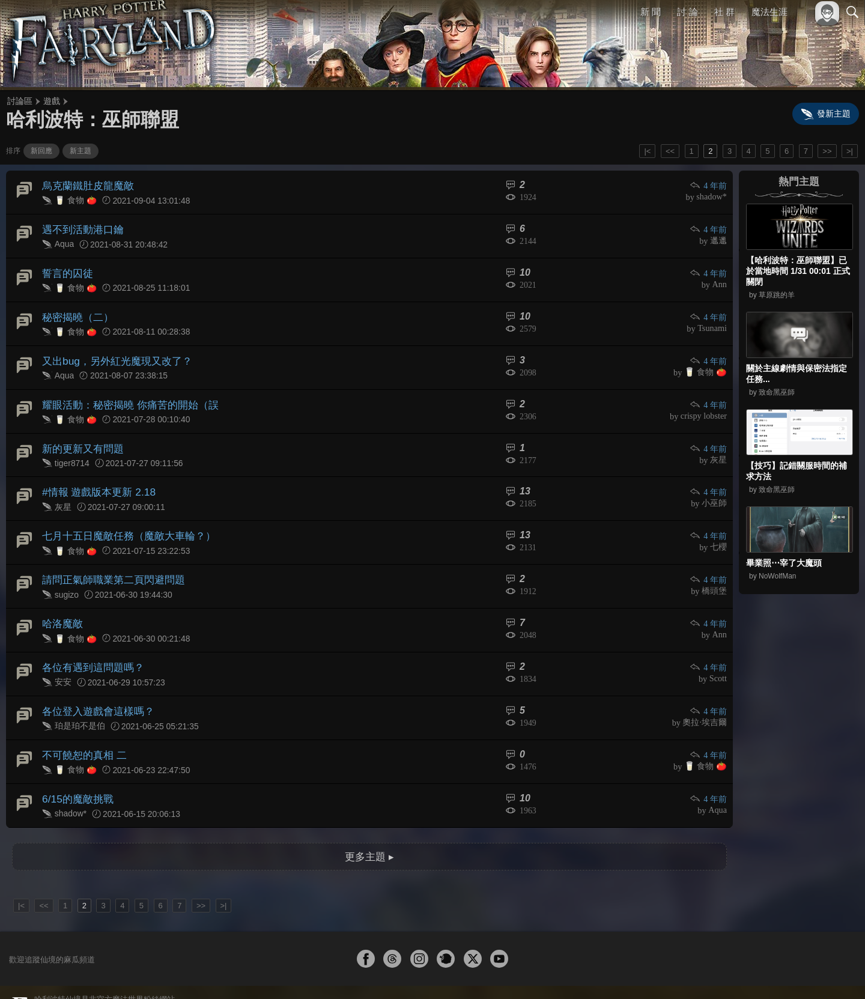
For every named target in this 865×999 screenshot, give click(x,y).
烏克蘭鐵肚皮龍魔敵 (85, 185)
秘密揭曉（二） (75, 310)
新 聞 (650, 12)
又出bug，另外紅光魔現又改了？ (112, 351)
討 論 (688, 12)
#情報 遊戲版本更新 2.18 (95, 476)
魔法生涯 (769, 12)
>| (849, 151)
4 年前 (709, 185)
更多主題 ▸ (369, 822)
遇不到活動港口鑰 (80, 226)
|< (647, 151)
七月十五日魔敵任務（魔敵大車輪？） (123, 517)
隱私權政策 (790, 973)
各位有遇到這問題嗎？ (90, 642)
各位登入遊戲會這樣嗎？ (95, 684)
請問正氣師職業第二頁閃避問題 (109, 559)
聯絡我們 (833, 973)
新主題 (80, 151)
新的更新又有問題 (80, 434)
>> (826, 151)
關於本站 (708, 973)
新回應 (41, 151)
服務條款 (747, 973)
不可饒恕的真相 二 (81, 725)
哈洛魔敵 (61, 600)
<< (670, 151)
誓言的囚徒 (66, 268)
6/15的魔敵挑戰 (75, 767)
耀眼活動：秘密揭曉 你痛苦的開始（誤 (125, 392)
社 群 (724, 12)
